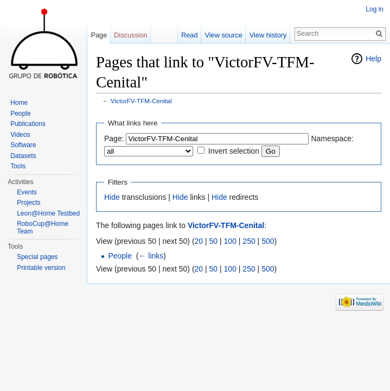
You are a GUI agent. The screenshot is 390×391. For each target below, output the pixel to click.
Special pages (37, 257)
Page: (114, 138)
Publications (28, 124)
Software (23, 145)
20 (199, 241)
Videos (20, 134)
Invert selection (233, 151)
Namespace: (332, 138)
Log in (374, 9)
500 (267, 241)
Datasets (23, 156)
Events (27, 192)
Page (99, 35)
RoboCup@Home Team (42, 227)
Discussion (131, 35)
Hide (112, 197)
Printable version (41, 268)
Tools (17, 166)
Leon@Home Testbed (48, 213)
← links (150, 255)
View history (268, 35)
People (120, 255)
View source (223, 35)
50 (213, 241)
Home (19, 102)
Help (373, 58)
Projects (28, 202)
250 (248, 241)
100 (230, 241)
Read (189, 35)
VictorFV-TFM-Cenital (141, 100)
